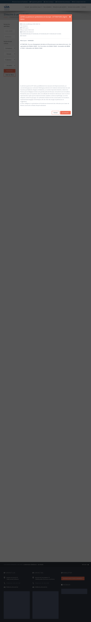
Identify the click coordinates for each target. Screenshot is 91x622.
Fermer (55, 113)
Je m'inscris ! (65, 113)
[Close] (70, 16)
